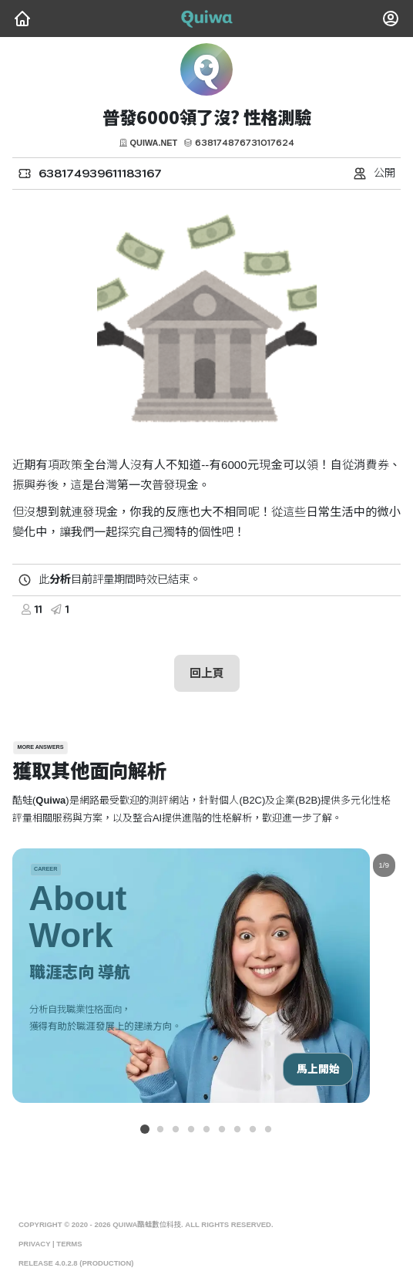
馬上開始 (318, 1069)
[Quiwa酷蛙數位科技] (22, 19)
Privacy (34, 1244)
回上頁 (207, 672)
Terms (69, 1244)
